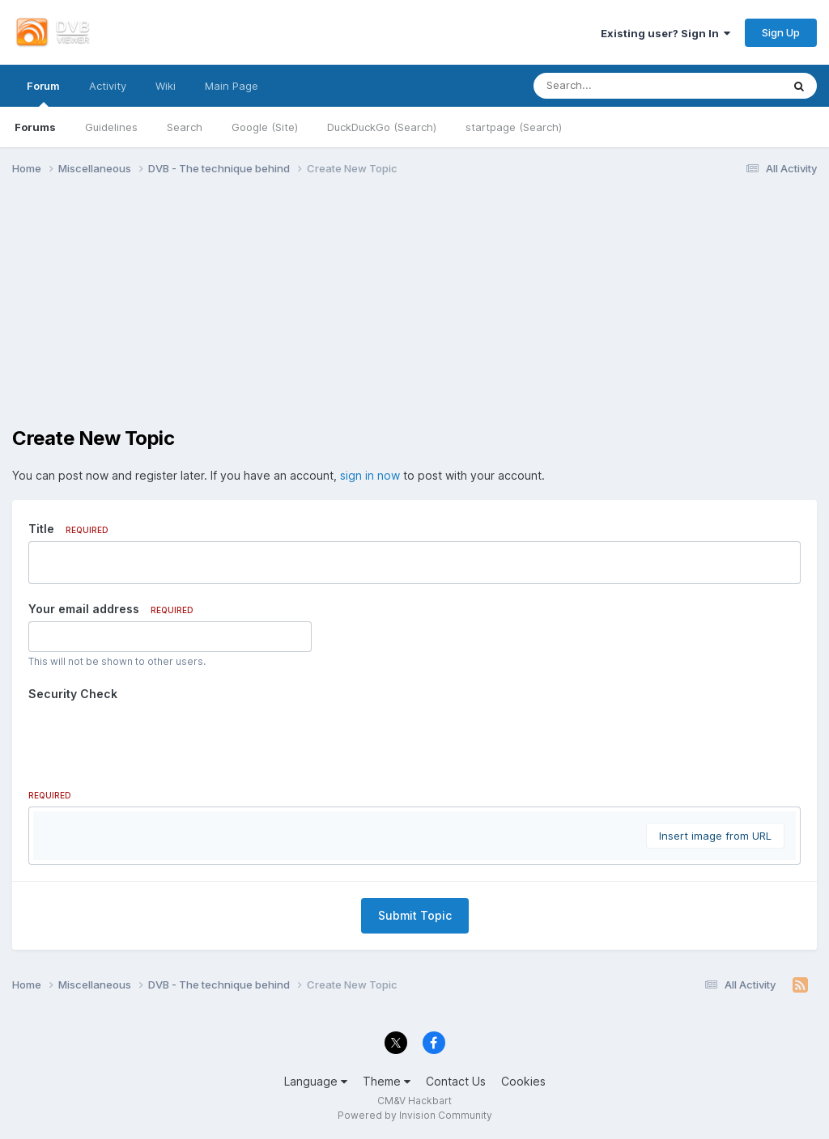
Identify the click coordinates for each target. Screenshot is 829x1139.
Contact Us (456, 1081)
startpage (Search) (514, 127)
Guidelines (111, 127)
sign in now (370, 475)
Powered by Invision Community (415, 1115)
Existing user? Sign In (665, 33)
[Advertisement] (414, 314)
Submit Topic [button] (415, 915)
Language (315, 1081)
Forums (35, 127)
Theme (386, 1081)
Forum (43, 93)
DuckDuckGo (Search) (381, 127)
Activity (107, 85)
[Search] (612, 86)
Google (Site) (265, 127)
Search (184, 127)
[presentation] (151, 737)
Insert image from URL (715, 835)
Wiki (165, 85)
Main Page (231, 85)
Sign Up (781, 32)
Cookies (523, 1081)
